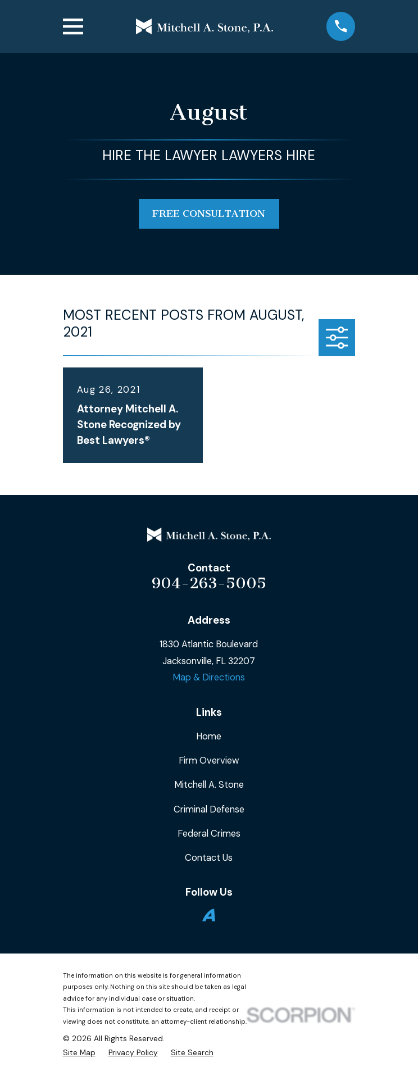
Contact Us (209, 858)
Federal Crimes (209, 833)
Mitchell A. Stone (209, 785)
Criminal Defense (209, 809)
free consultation (208, 213)
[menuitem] (79, 1053)
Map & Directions (208, 677)
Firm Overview (209, 760)
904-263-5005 (209, 583)
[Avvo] (208, 915)
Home (208, 736)
